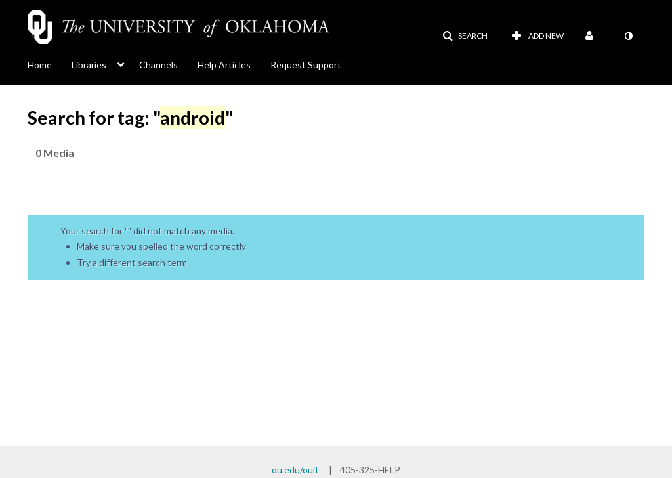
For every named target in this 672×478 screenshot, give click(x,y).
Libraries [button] (89, 64)
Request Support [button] (305, 64)
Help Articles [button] (224, 64)
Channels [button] (158, 64)
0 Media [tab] (54, 152)
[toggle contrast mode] (628, 36)
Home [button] (40, 64)
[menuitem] (50, 64)
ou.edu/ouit (295, 469)
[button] (465, 36)
